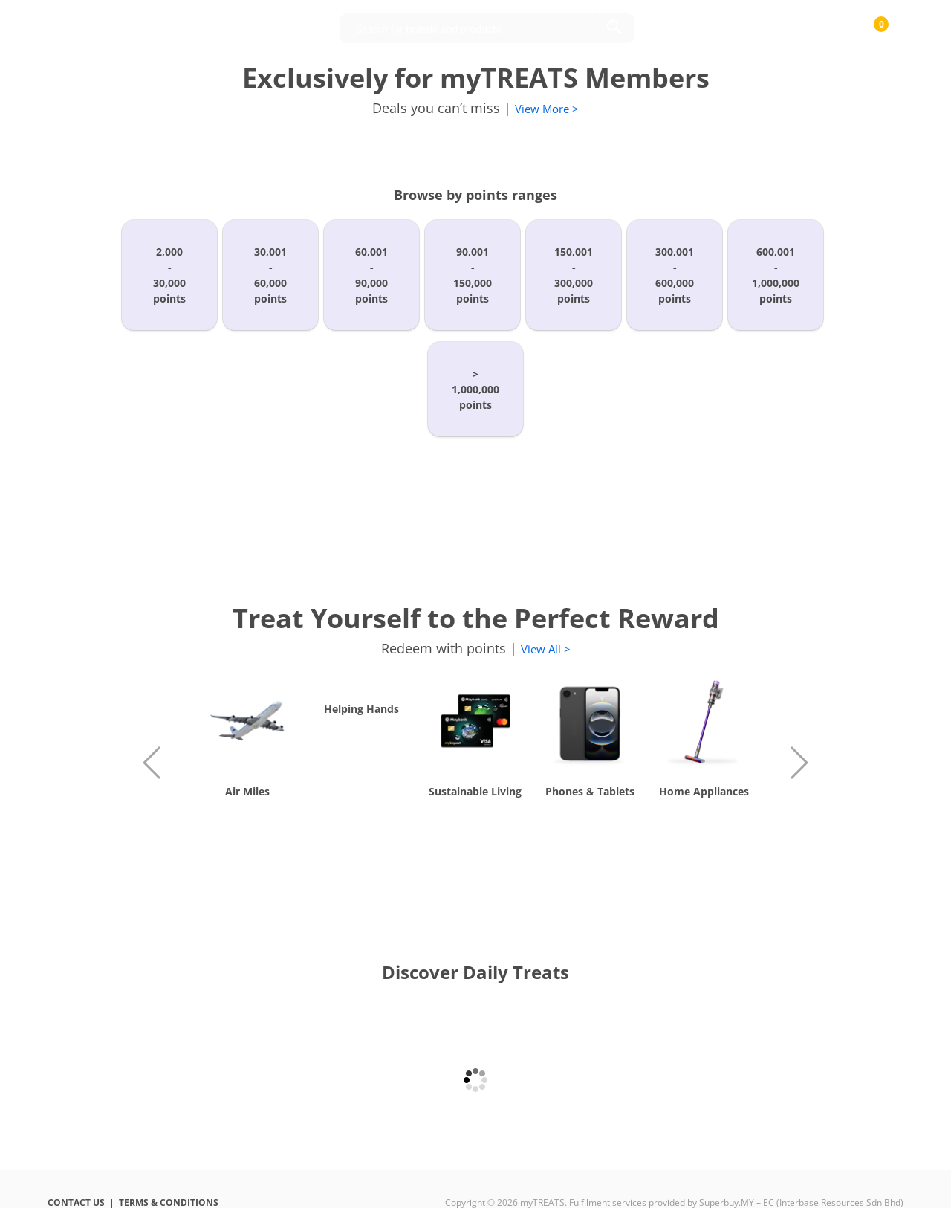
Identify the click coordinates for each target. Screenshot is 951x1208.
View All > (546, 649)
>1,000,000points (475, 389)
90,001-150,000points (472, 275)
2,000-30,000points (169, 275)
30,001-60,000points (270, 275)
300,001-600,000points (674, 275)
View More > (547, 108)
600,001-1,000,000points (775, 275)
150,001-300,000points (573, 275)
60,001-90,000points (371, 275)
